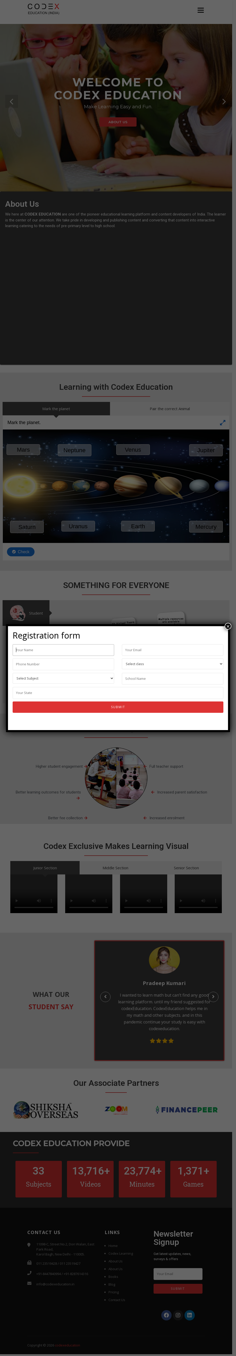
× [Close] (228, 626)
